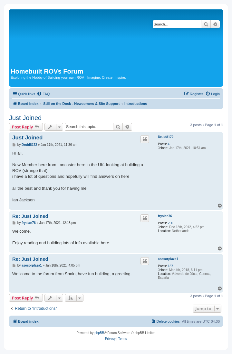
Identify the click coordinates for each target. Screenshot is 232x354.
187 (170, 266)
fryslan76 (165, 216)
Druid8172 (165, 137)
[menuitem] (43, 94)
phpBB (99, 333)
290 (170, 223)
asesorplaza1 (168, 259)
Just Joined (25, 117)
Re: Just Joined (30, 216)
